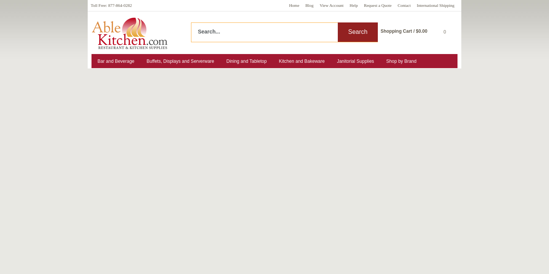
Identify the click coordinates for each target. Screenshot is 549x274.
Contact (404, 5)
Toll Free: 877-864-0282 (111, 5)
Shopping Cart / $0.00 (403, 31)
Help (354, 5)
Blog (309, 5)
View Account (331, 5)
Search (358, 32)
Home (294, 5)
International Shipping (435, 5)
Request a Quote (378, 5)
